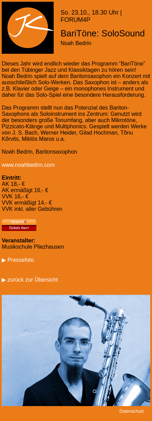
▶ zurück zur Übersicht (30, 280)
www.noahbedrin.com (28, 165)
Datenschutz (131, 411)
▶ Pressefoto (18, 260)
